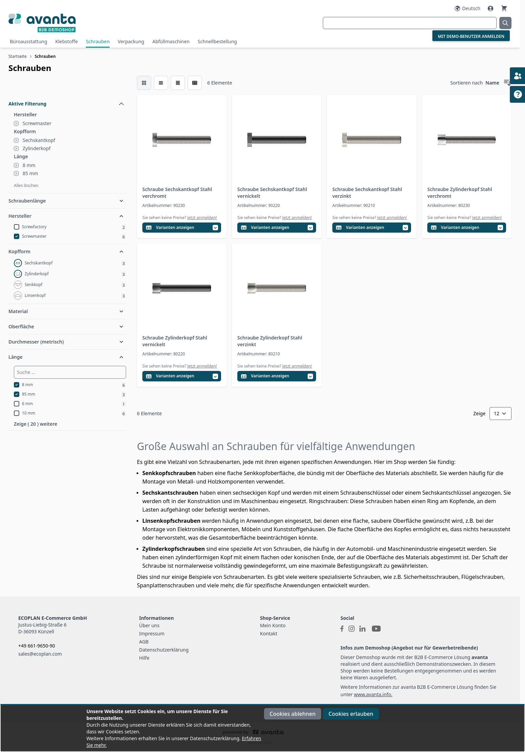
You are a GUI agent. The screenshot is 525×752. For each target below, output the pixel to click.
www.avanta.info (372, 694)
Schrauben (98, 41)
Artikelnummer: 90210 (353, 205)
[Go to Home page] (92, 22)
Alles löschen (26, 185)
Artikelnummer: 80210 (258, 354)
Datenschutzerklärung (164, 650)
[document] (262, 728)
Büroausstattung (28, 41)
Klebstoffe (66, 41)
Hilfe (144, 658)
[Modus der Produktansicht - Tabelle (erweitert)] (195, 83)
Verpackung (131, 41)
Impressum (152, 633)
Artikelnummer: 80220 (163, 354)
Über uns (149, 625)
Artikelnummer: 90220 (258, 205)
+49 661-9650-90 (36, 645)
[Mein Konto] (491, 8)
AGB (144, 641)
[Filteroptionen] (67, 88)
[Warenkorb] (504, 8)
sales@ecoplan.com (40, 654)
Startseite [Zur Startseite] (17, 56)
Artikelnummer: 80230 (448, 205)
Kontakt (268, 633)
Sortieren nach (466, 82)
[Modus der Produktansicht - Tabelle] (178, 83)
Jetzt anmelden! (202, 217)
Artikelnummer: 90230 (163, 205)
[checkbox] (144, 83)
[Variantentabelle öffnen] (181, 227)
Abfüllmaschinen (171, 41)
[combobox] (410, 23)
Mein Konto (273, 625)
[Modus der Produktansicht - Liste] (161, 83)
